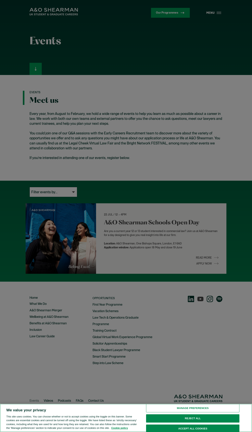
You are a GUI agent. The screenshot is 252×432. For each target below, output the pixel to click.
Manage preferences (193, 426)
